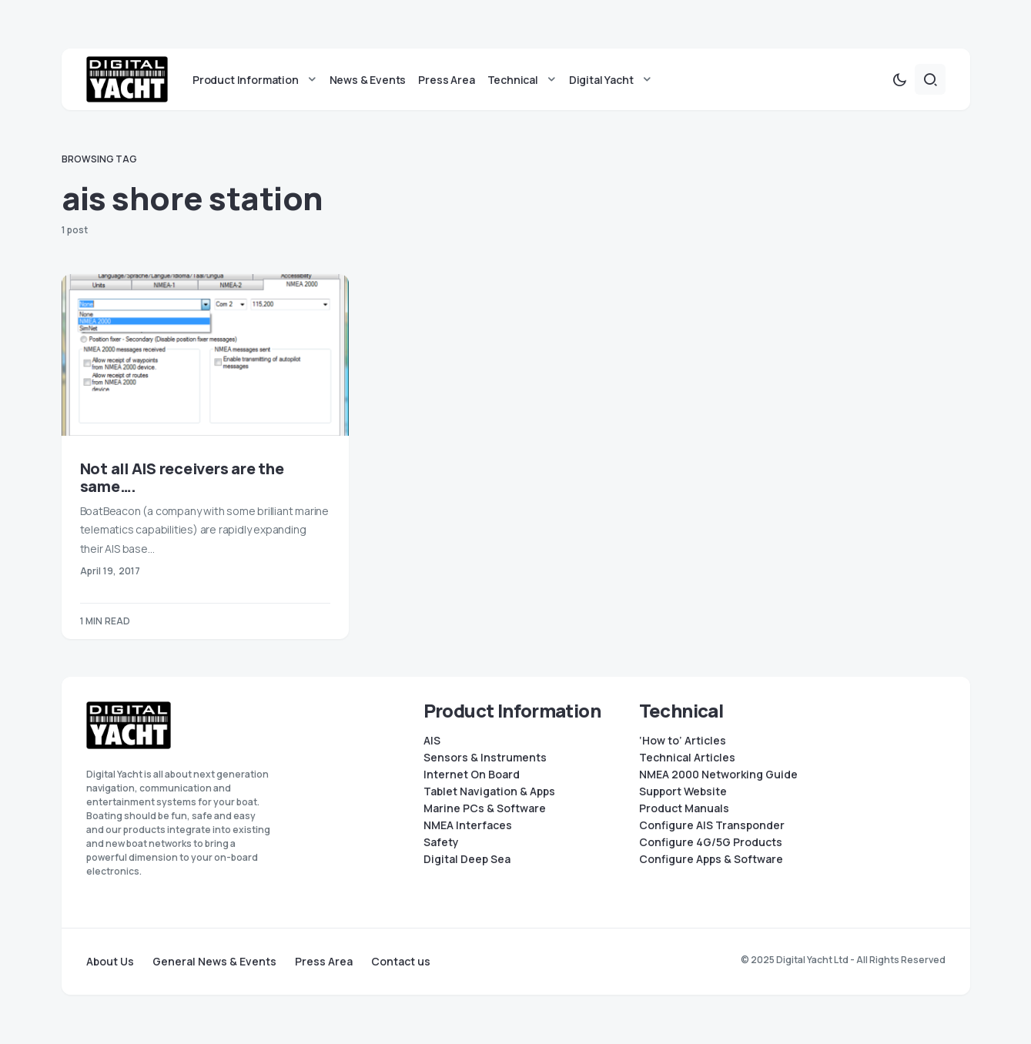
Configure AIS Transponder (712, 825)
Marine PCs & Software (484, 808)
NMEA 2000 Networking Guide (718, 774)
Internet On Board (471, 774)
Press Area (324, 961)
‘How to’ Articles (682, 740)
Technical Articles (687, 757)
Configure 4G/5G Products (710, 842)
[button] (899, 80)
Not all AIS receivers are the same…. (182, 478)
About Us (110, 961)
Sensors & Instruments (485, 757)
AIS (431, 740)
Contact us (400, 961)
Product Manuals (684, 808)
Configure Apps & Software (711, 859)
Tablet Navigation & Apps (489, 791)
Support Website (683, 791)
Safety (441, 842)
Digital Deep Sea (466, 859)
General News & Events (214, 961)
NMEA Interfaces (467, 825)
